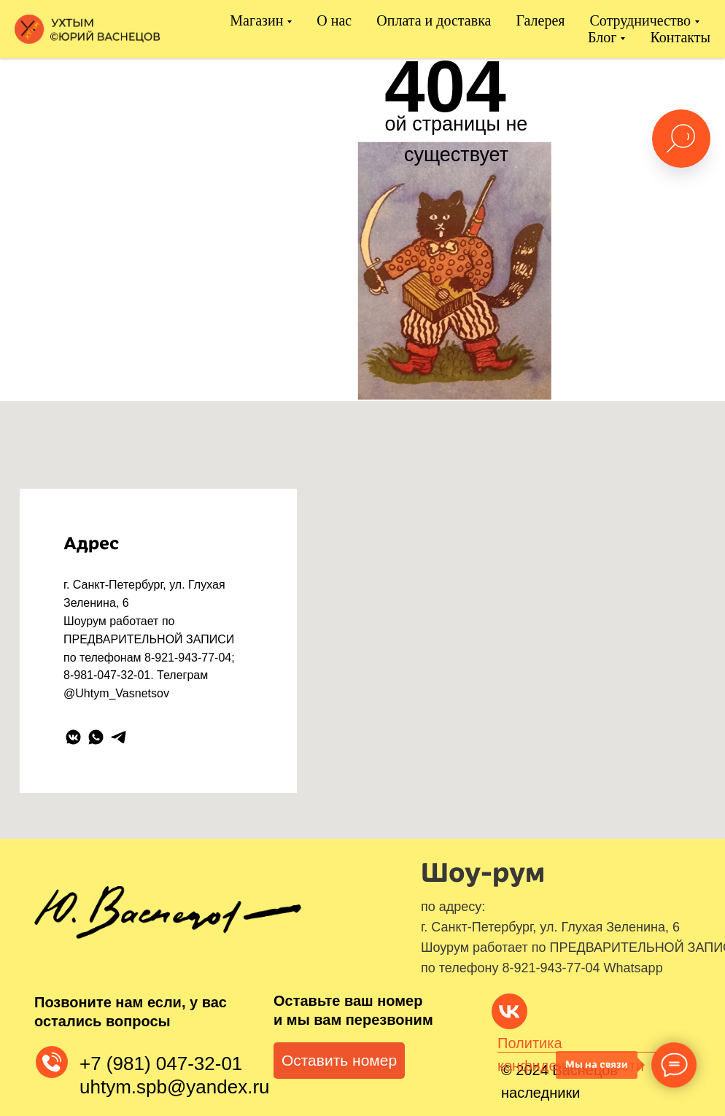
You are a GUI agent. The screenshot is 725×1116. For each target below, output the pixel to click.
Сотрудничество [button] (640, 20)
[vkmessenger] (73, 737)
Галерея (540, 20)
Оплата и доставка (433, 20)
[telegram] (118, 737)
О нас (334, 20)
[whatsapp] (96, 737)
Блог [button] (602, 37)
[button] (339, 1060)
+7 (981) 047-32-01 (161, 1063)
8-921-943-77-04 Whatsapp (583, 968)
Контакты (680, 37)
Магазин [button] (256, 20)
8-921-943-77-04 (187, 657)
